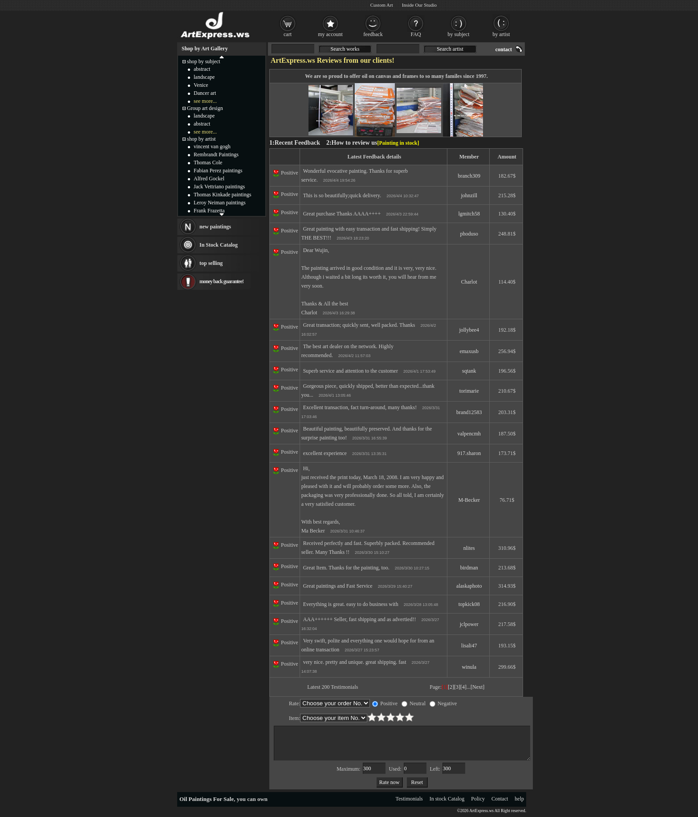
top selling (211, 263)
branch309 (469, 176)
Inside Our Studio (419, 5)
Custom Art (381, 5)
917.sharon (469, 453)
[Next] (477, 687)
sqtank (469, 371)
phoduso (469, 234)
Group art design (205, 108)
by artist (501, 34)
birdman (469, 568)
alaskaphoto (469, 586)
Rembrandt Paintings (216, 154)
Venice (201, 85)
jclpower (469, 624)
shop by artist (201, 139)
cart (288, 34)
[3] (457, 687)
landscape (204, 77)
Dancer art (205, 93)
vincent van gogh (212, 146)
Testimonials (409, 799)
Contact (499, 799)
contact (503, 49)
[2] (451, 687)
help (519, 799)
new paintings (215, 227)
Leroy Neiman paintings (220, 202)
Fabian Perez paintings (218, 170)
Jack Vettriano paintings (219, 186)
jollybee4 (469, 330)
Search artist (450, 49)
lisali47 (469, 645)
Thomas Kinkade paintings (222, 194)
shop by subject (203, 61)
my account (330, 34)
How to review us (354, 142)
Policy (478, 799)
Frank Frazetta (209, 210)
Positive (385, 703)
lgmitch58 (469, 214)
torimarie (469, 391)
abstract (202, 69)
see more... (205, 101)
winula (469, 667)
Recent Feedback (297, 142)
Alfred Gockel (209, 178)
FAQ (415, 34)
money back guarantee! (221, 281)
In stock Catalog (447, 799)
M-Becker (469, 500)
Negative (443, 703)
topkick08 (469, 604)
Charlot (469, 282)
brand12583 (469, 412)
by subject (459, 34)
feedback (372, 34)
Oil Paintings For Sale (206, 799)
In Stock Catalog (218, 245)
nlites (469, 548)
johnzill (469, 195)
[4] (463, 687)
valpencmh (469, 434)
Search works (345, 49)
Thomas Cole (208, 162)
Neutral (414, 703)
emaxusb (469, 351)
